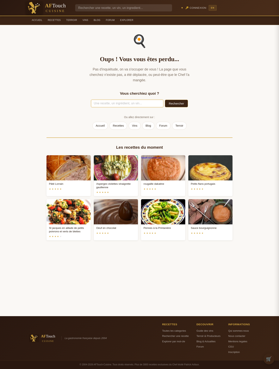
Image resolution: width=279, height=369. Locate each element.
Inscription (234, 352)
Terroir (71, 20)
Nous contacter (236, 336)
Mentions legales (237, 341)
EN (212, 8)
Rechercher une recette (175, 336)
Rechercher (176, 103)
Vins (85, 20)
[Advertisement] (139, 283)
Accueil (37, 20)
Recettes (54, 20)
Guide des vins (204, 330)
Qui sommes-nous (238, 330)
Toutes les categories (174, 330)
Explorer (126, 20)
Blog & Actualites (205, 341)
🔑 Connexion (195, 7)
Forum (110, 20)
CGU (231, 346)
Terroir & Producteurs (208, 336)
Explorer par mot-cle (173, 341)
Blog (97, 20)
